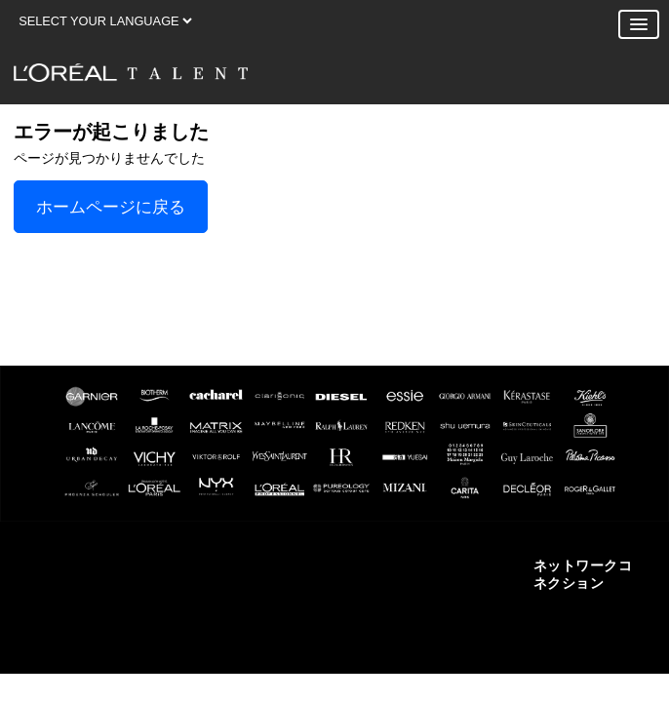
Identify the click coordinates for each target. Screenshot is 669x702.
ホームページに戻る (110, 206)
